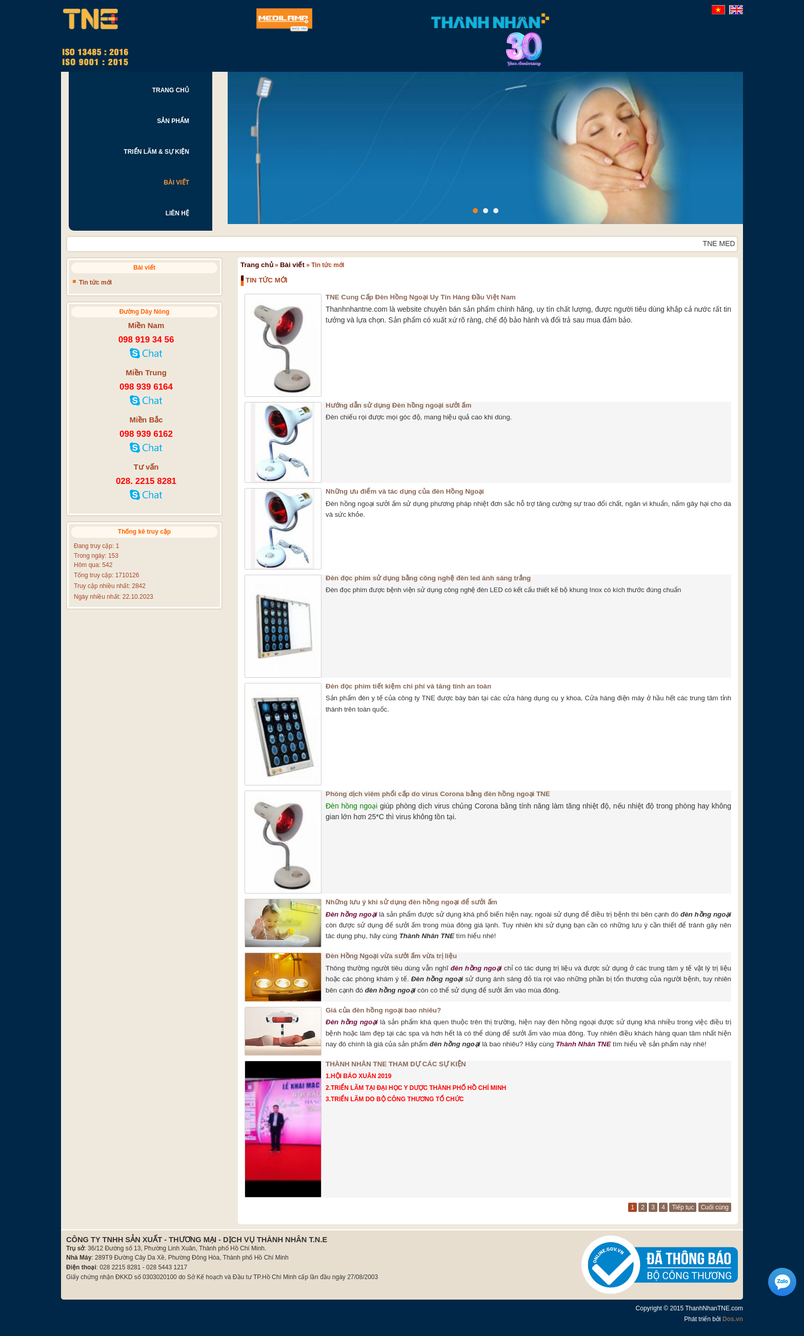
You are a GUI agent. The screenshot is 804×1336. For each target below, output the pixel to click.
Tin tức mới (95, 282)
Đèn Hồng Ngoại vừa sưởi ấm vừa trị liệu (391, 956)
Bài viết (292, 265)
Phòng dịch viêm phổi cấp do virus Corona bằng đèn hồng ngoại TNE (438, 794)
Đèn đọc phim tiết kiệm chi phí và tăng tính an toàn (408, 686)
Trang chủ (256, 265)
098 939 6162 (146, 434)
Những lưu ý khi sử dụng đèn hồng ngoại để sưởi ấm (411, 902)
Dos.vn (732, 1319)
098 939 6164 (146, 387)
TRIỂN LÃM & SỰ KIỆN (156, 151)
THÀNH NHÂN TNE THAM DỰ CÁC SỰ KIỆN (396, 1064)
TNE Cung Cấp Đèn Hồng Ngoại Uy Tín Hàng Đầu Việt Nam (421, 297)
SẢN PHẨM (173, 121)
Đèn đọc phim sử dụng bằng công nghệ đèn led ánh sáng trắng (428, 578)
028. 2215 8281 (146, 481)
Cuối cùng (715, 1207)
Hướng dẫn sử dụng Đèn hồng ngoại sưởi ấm (398, 405)
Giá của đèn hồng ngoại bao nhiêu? (383, 1010)
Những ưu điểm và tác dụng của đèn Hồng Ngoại (405, 491)
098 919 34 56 (146, 340)
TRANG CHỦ (170, 90)
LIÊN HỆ (177, 213)
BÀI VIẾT (176, 182)
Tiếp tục (683, 1207)
